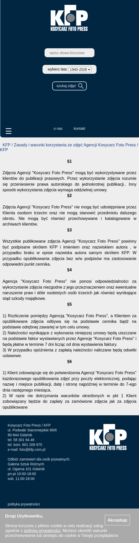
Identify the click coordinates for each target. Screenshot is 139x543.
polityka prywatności (24, 504)
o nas (58, 128)
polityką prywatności (42, 530)
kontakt (79, 128)
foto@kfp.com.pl (32, 449)
